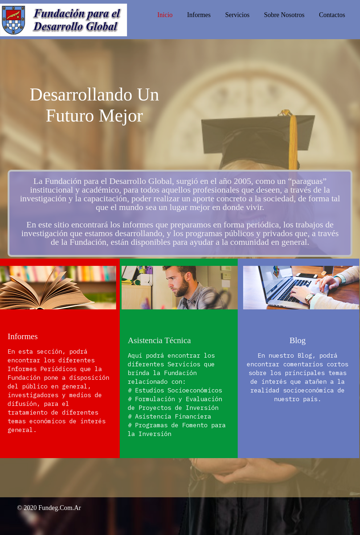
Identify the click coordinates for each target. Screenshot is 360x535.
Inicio (165, 14)
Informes (199, 14)
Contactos (332, 14)
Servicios (237, 14)
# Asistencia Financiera (169, 416)
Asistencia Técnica (159, 340)
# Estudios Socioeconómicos (175, 390)
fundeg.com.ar (59, 507)
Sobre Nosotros (284, 14)
